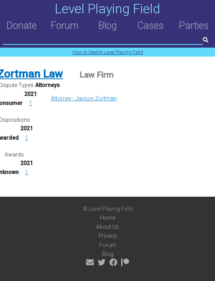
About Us (107, 227)
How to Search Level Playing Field (107, 52)
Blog (107, 25)
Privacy (108, 236)
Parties (194, 25)
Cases (150, 25)
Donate (21, 25)
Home (107, 218)
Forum (64, 25)
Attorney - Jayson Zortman (84, 98)
